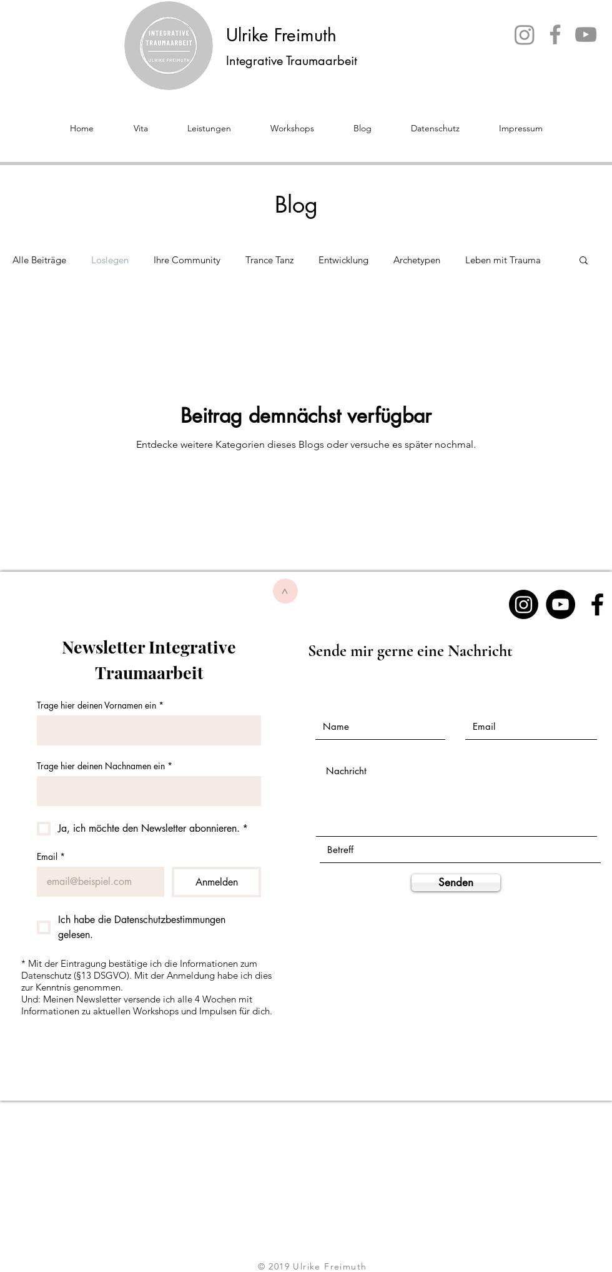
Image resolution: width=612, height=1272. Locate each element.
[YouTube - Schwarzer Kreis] (560, 604)
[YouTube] (586, 34)
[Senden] (456, 882)
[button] (584, 261)
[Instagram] (524, 34)
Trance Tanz (269, 260)
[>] (285, 590)
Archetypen (416, 260)
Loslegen (110, 260)
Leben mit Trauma (503, 260)
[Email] (96, 881)
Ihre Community (187, 260)
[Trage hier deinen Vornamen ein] (145, 730)
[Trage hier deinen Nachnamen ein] (145, 791)
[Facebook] (555, 34)
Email (51, 856)
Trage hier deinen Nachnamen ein (104, 765)
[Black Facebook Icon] (597, 604)
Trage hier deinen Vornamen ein (100, 705)
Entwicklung (343, 260)
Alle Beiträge (39, 260)
